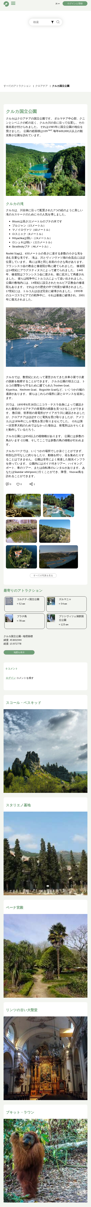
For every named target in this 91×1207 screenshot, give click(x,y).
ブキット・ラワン (20, 1112)
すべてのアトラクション (17, 85)
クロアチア (41, 85)
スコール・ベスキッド (23, 702)
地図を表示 (19, 652)
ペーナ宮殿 (14, 907)
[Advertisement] (45, 58)
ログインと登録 (75, 3)
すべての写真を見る (43, 575)
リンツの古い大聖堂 (21, 1010)
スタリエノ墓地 (18, 805)
